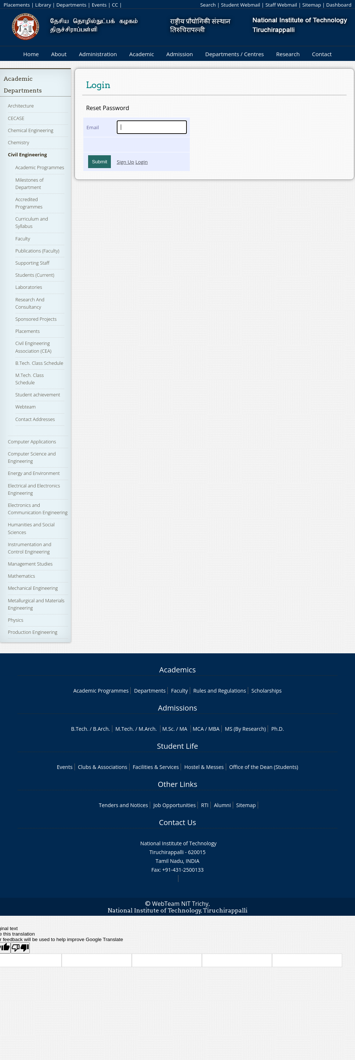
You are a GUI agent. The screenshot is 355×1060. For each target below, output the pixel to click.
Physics (15, 620)
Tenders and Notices (123, 805)
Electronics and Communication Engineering (38, 509)
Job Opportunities (174, 805)
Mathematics (21, 576)
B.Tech (79, 728)
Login (141, 162)
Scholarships (266, 690)
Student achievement (37, 394)
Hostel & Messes (204, 766)
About (58, 54)
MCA (198, 728)
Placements (17, 4)
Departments (71, 4)
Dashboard (339, 4)
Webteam (25, 406)
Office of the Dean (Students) (263, 766)
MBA (214, 728)
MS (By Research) (245, 728)
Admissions (177, 708)
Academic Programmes (39, 167)
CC (115, 4)
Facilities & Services (156, 766)
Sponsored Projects (36, 319)
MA (183, 728)
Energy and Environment (34, 473)
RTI (205, 805)
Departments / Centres (234, 54)
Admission (179, 54)
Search (208, 4)
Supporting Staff (32, 262)
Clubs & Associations (102, 766)
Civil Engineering (27, 154)
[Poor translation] (20, 948)
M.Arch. (147, 728)
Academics (177, 670)
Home (31, 54)
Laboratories (28, 287)
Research (288, 54)
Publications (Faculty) (37, 250)
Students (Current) (34, 275)
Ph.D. (277, 728)
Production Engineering (33, 632)
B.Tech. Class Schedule (39, 363)
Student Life (177, 746)
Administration (98, 54)
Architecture (21, 105)
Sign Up (125, 162)
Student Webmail (240, 4)
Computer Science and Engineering (32, 457)
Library (43, 4)
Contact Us (177, 822)
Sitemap (311, 4)
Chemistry (18, 142)
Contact (322, 54)
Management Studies (30, 563)
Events (99, 4)
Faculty (22, 238)
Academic (141, 54)
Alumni (222, 805)
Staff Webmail (281, 4)
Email (92, 127)
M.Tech (124, 728)
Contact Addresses (35, 419)
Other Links (177, 784)
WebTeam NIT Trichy (180, 904)
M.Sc (168, 728)
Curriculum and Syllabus (31, 222)
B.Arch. (101, 728)
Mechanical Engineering (33, 588)
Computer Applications (32, 441)
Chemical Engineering (31, 130)
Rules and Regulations (219, 690)
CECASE (16, 118)
